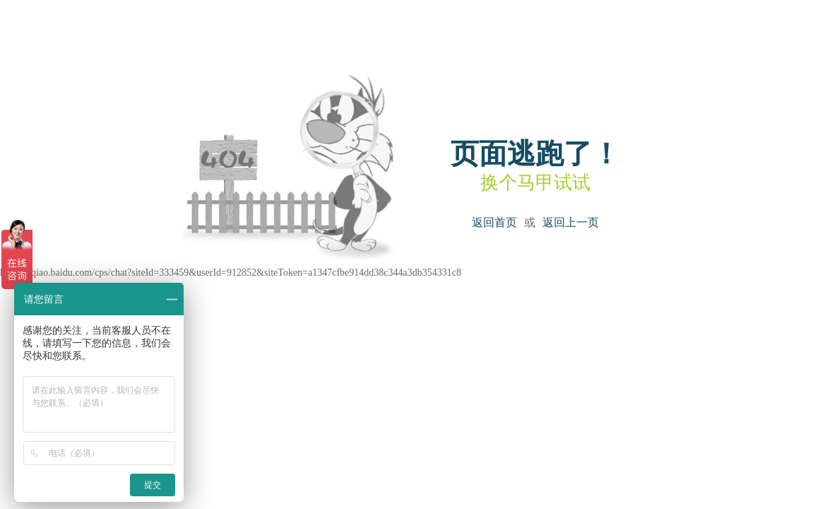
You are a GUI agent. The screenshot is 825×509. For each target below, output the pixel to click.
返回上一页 (570, 222)
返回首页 (494, 222)
